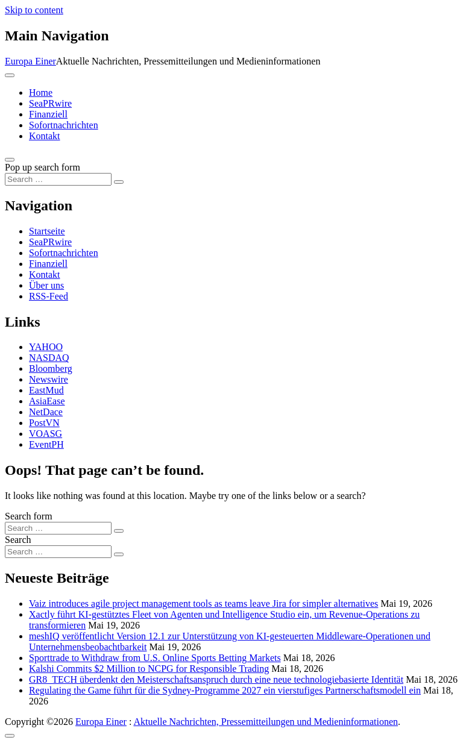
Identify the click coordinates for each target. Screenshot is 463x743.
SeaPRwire (50, 103)
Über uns (46, 285)
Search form (28, 516)
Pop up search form (42, 167)
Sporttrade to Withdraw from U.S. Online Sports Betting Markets (155, 658)
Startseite (47, 231)
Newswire (48, 379)
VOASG (45, 433)
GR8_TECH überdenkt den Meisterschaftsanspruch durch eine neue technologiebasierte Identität (216, 679)
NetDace (46, 412)
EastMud (46, 390)
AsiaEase (47, 401)
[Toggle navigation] (9, 75)
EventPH (46, 444)
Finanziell (48, 114)
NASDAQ (49, 358)
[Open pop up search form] (9, 159)
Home (40, 92)
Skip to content (34, 10)
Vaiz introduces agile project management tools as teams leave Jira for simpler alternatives (203, 603)
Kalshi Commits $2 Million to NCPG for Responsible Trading (149, 668)
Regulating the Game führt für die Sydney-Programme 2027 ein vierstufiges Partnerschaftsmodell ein (225, 690)
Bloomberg (50, 368)
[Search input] (58, 179)
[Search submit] (119, 182)
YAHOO (46, 347)
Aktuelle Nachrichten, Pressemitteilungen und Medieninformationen (265, 721)
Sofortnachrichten (63, 125)
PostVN (44, 423)
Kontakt (44, 136)
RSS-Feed (48, 296)
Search (18, 540)
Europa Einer (30, 61)
